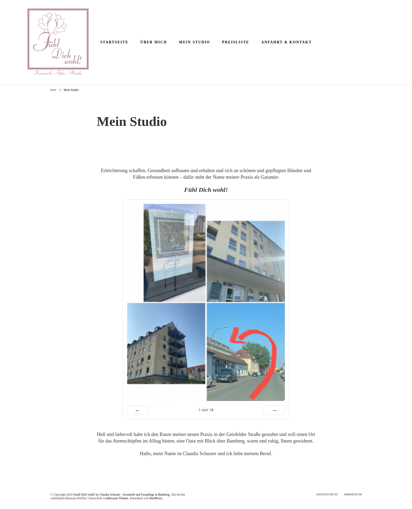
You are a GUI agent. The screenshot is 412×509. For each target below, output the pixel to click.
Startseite (114, 42)
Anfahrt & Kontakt (286, 42)
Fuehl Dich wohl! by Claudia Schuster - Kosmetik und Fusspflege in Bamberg (121, 494)
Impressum (353, 494)
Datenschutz (327, 494)
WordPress (155, 498)
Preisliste (235, 42)
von (206, 409)
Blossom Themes (117, 498)
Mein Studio (194, 42)
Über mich (153, 42)
